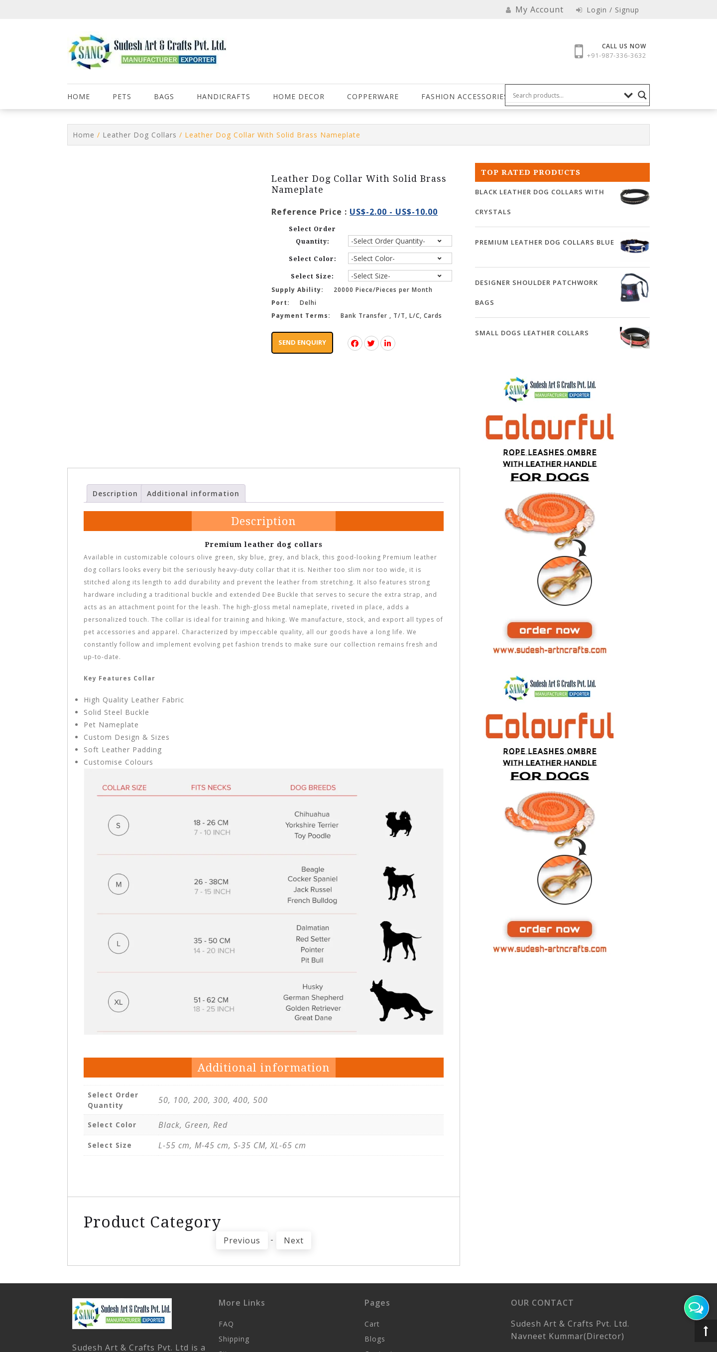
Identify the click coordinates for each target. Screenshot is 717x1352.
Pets (122, 96)
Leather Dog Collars (140, 134)
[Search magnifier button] (642, 95)
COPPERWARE (373, 96)
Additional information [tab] (193, 512)
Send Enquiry (302, 342)
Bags (164, 96)
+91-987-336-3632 (616, 55)
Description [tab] (115, 512)
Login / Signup (607, 9)
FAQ (226, 1343)
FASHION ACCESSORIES (464, 96)
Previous (242, 1259)
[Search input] (566, 95)
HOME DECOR (299, 96)
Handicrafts (223, 96)
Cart (372, 1343)
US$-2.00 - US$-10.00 (394, 211)
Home (78, 96)
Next (294, 1259)
